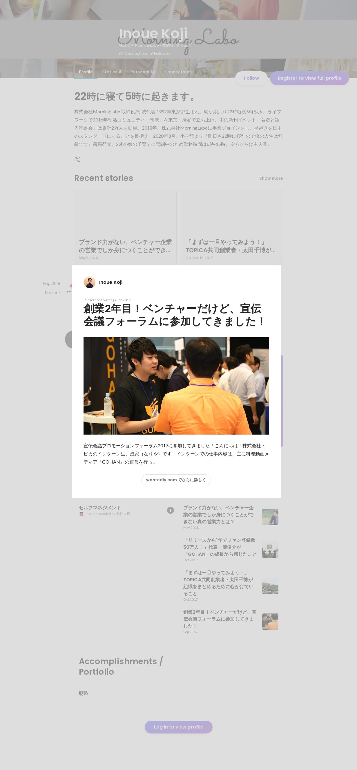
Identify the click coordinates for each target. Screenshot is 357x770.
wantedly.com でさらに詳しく (176, 480)
